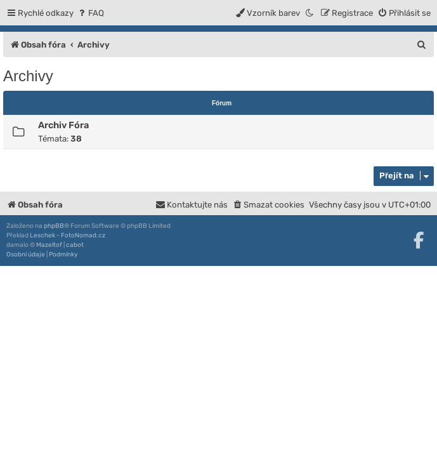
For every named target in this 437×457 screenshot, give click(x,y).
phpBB (54, 226)
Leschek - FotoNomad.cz (67, 235)
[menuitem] (90, 13)
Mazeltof (49, 245)
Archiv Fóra (63, 125)
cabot (75, 245)
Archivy (28, 75)
